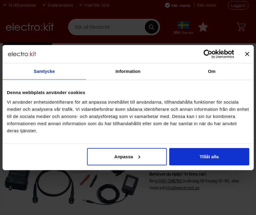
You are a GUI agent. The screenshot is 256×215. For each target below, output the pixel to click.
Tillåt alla (209, 156)
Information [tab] (128, 71)
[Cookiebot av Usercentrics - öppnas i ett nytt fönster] (208, 54)
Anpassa (127, 156)
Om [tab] (211, 71)
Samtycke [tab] (44, 71)
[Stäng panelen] (247, 54)
